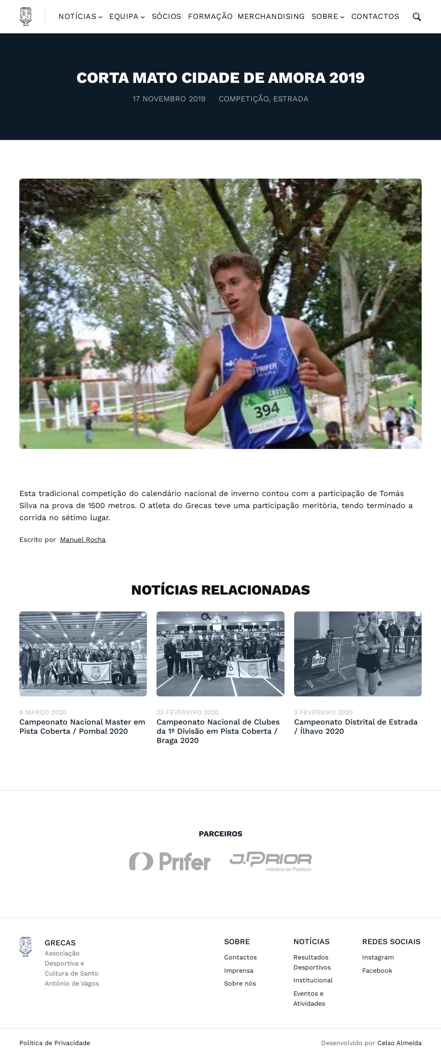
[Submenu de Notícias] (100, 16)
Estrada (291, 98)
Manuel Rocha (83, 539)
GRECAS (60, 942)
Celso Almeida (399, 1043)
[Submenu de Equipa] (142, 16)
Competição (243, 98)
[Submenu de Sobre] (342, 16)
